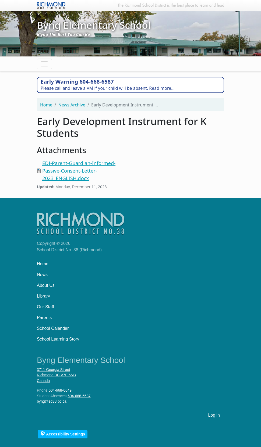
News (42, 274)
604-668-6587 (79, 396)
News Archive (71, 105)
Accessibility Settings (62, 433)
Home (46, 105)
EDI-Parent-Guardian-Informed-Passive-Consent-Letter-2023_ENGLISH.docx (78, 170)
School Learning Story (58, 339)
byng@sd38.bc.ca (51, 401)
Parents (44, 317)
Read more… (162, 88)
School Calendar (53, 328)
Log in (214, 415)
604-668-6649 (59, 390)
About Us (46, 285)
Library (43, 296)
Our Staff (45, 307)
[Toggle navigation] (44, 64)
